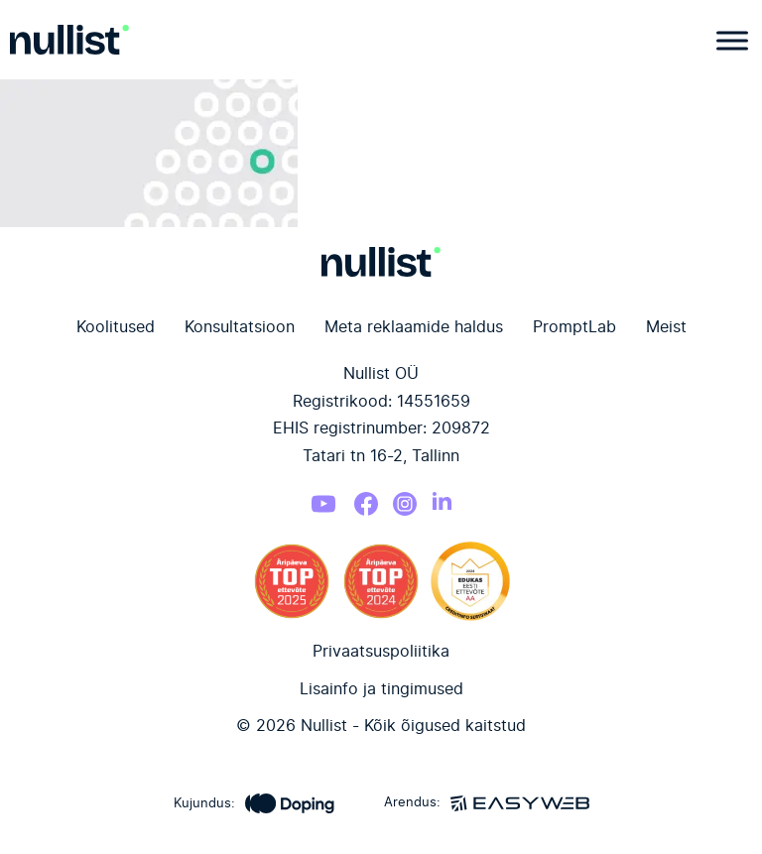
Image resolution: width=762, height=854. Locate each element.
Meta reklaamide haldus (413, 327)
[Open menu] (727, 41)
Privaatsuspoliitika (381, 652)
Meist (666, 327)
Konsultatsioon (240, 327)
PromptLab (574, 327)
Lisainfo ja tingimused (381, 689)
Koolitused (115, 327)
